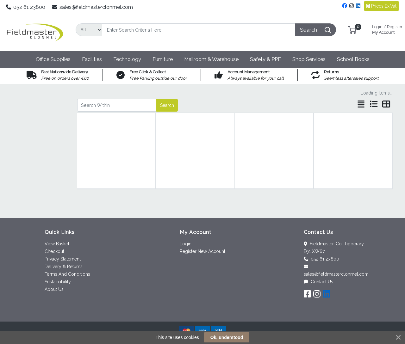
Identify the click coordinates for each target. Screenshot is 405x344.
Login (185, 243)
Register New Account (202, 251)
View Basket (57, 243)
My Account (387, 29)
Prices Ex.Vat (381, 6)
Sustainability (58, 281)
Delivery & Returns (64, 266)
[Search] (199, 29)
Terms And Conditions (67, 274)
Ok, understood (226, 337)
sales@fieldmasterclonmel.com (92, 7)
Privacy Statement (63, 258)
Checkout (54, 251)
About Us (54, 289)
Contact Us (318, 281)
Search (167, 105)
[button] (352, 29)
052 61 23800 (26, 7)
